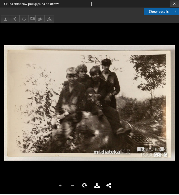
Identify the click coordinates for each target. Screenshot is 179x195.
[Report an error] (49, 18)
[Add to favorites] (24, 18)
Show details (163, 11)
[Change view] (32, 18)
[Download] (5, 18)
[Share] (14, 18)
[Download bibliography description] (40, 19)
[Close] (174, 3)
